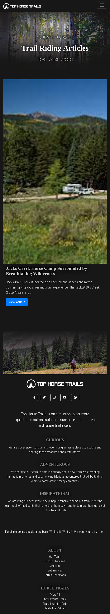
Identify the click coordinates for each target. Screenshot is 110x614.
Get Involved (55, 570)
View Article (16, 302)
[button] (34, 397)
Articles (55, 566)
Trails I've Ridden (55, 608)
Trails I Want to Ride (55, 604)
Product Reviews (55, 561)
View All (55, 594)
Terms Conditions (55, 575)
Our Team (55, 556)
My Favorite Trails (55, 599)
